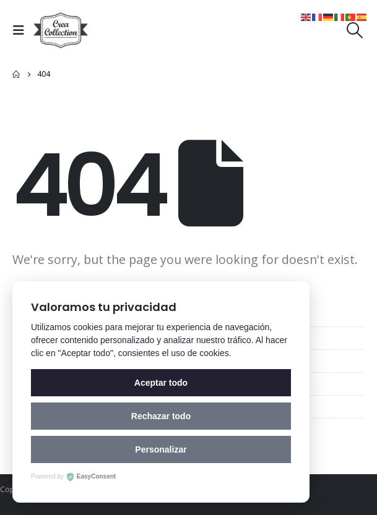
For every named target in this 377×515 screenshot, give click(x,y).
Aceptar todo (161, 383)
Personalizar (160, 449)
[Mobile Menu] (21, 30)
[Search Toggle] (355, 30)
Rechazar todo (161, 416)
